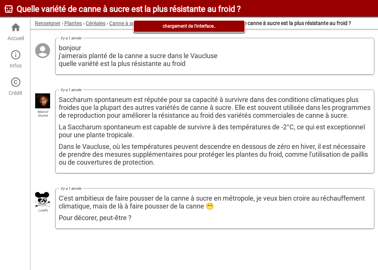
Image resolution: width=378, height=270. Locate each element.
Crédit (15, 86)
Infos (15, 59)
